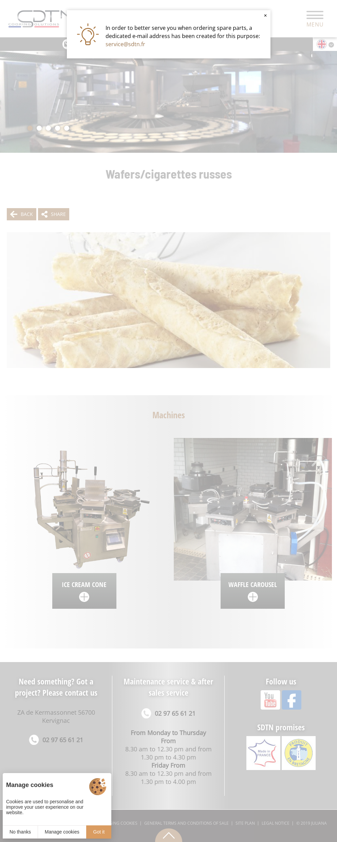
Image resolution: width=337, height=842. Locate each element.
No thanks (20, 832)
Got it (99, 832)
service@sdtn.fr (125, 44)
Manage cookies (62, 832)
